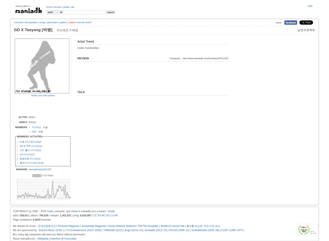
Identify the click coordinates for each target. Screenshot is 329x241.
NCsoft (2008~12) (179, 230)
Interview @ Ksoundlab (63, 238)
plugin (66, 7)
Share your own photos (43, 95)
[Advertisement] (39, 106)
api (72, 7)
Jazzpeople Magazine (94, 226)
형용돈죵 (24, 158)
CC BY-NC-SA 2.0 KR (105, 215)
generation (52, 22)
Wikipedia (42, 238)
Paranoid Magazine (68, 226)
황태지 (23, 163)
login (310, 6)
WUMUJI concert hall (172, 226)
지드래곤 (36, 127)
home (49, 7)
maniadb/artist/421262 (40, 169)
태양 (34, 131)
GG (21, 154)
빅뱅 (22, 142)
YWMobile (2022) (113, 230)
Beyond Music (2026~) (51, 230)
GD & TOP (25, 146)
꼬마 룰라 (25, 150)
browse (57, 7)
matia (50, 211)
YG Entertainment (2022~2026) (83, 230)
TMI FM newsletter (148, 226)
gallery (63, 22)
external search (84, 22)
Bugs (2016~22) (134, 230)
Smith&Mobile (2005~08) (205, 230)
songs (42, 22)
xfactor (74, 211)
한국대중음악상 (47, 226)
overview (18, 22)
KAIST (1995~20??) (232, 230)
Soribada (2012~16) (156, 230)
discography (31, 22)
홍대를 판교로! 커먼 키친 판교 (203, 226)
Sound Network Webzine (122, 226)
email (111, 211)
